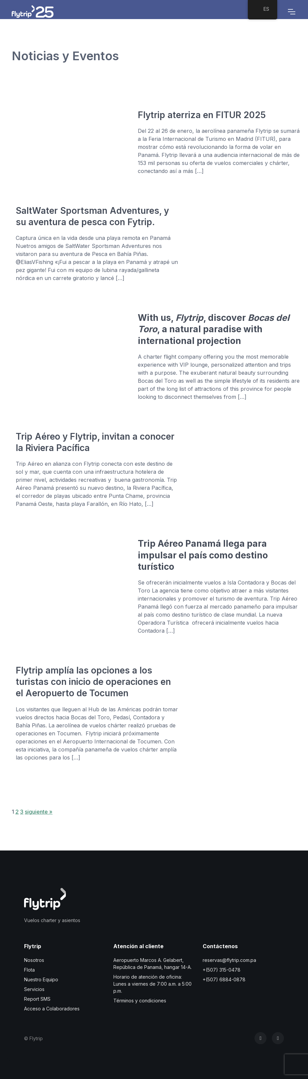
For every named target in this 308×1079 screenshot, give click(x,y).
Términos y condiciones (139, 1000)
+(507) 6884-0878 (224, 979)
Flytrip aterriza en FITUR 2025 (202, 115)
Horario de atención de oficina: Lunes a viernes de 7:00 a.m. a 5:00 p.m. (152, 984)
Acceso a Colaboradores (52, 1008)
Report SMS (37, 999)
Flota (29, 970)
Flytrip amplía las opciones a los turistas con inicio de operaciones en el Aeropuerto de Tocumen (93, 681)
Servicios (34, 989)
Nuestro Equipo (41, 979)
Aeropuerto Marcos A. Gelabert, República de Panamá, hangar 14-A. (152, 963)
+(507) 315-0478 (221, 970)
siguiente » (39, 811)
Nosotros (34, 960)
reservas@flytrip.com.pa (229, 960)
